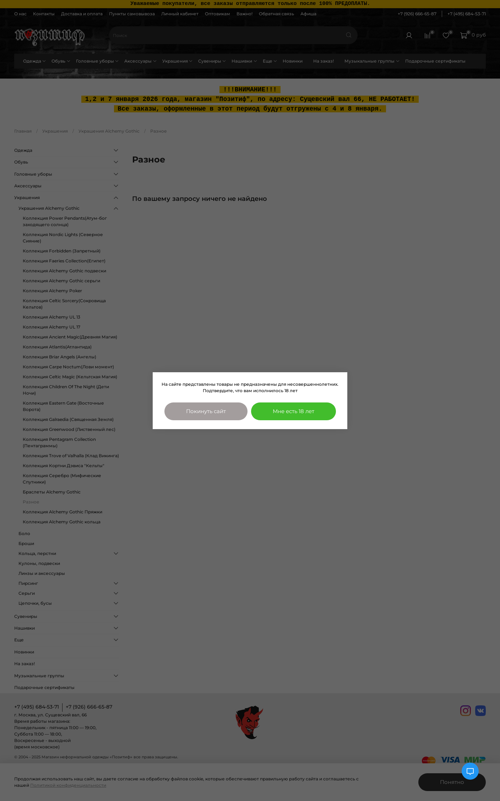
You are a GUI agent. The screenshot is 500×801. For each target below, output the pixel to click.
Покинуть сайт (206, 411)
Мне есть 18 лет (293, 411)
